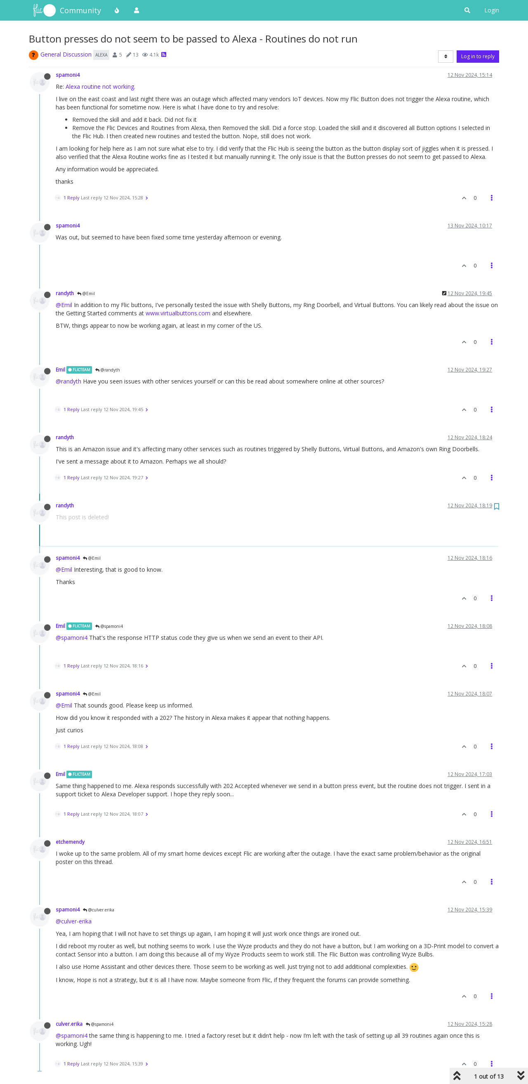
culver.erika (69, 1023)
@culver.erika (98, 910)
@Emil (86, 293)
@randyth (107, 370)
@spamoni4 (109, 626)
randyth (65, 293)
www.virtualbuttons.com (178, 313)
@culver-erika (74, 921)
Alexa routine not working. (100, 86)
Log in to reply (478, 56)
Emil (60, 369)
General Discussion (66, 54)
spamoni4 (68, 74)
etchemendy (70, 841)
